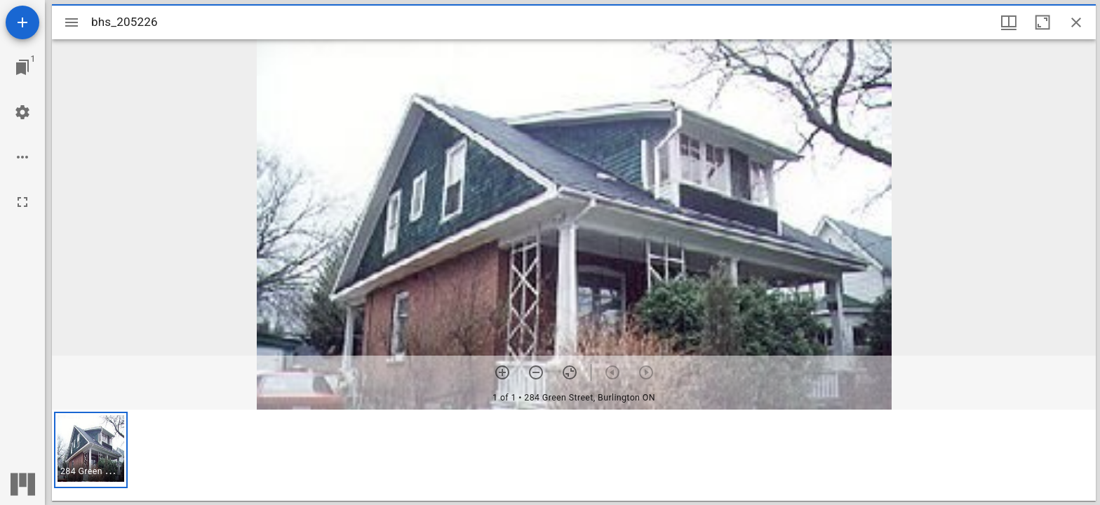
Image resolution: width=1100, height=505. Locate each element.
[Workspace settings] (22, 112)
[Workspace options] (22, 157)
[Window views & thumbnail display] (1009, 22)
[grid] (574, 455)
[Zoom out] (536, 372)
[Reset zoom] (569, 372)
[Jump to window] (22, 67)
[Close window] (1076, 22)
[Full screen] (22, 202)
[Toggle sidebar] (71, 22)
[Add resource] (22, 22)
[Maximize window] (1042, 22)
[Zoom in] (502, 372)
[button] (91, 450)
